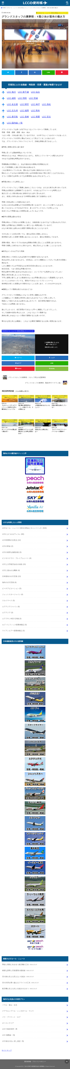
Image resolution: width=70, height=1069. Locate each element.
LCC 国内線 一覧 (15, 123)
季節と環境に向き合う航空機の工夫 (19, 964)
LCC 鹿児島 (12, 116)
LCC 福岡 (24, 110)
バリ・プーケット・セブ (11, 1017)
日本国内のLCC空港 (11, 576)
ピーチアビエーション (11, 588)
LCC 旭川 (11, 92)
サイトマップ (7, 1050)
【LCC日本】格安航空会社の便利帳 (34, 1066)
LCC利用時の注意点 (11, 540)
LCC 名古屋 (12, 104)
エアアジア (7, 612)
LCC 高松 (46, 104)
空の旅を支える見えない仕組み (18, 976)
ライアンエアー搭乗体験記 (13, 631)
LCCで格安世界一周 (9, 1029)
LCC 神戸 (35, 104)
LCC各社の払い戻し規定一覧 (13, 1041)
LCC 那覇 (35, 116)
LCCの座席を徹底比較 (11, 552)
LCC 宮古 (46, 116)
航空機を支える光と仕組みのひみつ (19, 988)
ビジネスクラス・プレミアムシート (16, 558)
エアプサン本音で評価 (11, 618)
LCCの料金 (7, 546)
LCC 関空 (24, 104)
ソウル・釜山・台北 (9, 1005)
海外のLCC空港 (9, 582)
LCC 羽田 (22, 98)
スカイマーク (8, 600)
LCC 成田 (11, 98)
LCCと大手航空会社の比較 (14, 564)
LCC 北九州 (12, 110)
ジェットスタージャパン (12, 594)
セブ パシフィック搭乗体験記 (14, 624)
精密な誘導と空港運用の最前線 (18, 970)
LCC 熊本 (35, 110)
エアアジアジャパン (11, 606)
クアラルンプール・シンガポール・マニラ (18, 1011)
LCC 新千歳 (23, 92)
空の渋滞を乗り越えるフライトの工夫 (20, 982)
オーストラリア (8, 1023)
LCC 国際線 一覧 (8, 1035)
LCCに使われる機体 (11, 570)
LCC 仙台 (35, 92)
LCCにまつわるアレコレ (13, 534)
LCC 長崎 (24, 116)
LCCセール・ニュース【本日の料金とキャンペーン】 (19, 331)
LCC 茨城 (33, 98)
